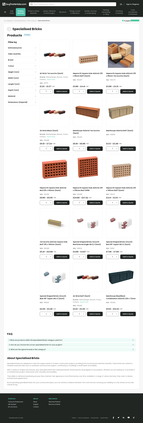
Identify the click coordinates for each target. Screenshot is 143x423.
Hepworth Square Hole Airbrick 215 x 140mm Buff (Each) (121, 189)
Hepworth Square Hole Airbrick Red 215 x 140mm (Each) (53, 189)
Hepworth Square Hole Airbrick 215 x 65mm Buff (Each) (88, 74)
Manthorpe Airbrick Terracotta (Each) (86, 131)
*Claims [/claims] (74, 418)
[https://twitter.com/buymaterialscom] (118, 417)
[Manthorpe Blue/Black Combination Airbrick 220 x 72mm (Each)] (121, 298)
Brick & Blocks (32, 21)
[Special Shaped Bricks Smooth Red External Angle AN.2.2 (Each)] (88, 243)
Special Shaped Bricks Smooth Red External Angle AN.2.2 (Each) (87, 243)
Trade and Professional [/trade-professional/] (15, 402)
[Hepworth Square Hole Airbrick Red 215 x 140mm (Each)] (54, 189)
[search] (31, 4)
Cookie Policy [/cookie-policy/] (104, 418)
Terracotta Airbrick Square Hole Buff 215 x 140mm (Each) (53, 243)
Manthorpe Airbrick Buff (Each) (119, 130)
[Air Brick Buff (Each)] (88, 296)
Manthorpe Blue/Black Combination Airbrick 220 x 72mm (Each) (121, 297)
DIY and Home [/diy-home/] (12, 407)
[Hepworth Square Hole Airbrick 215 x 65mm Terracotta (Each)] (121, 75)
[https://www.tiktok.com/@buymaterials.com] (133, 417)
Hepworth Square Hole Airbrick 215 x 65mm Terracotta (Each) (121, 74)
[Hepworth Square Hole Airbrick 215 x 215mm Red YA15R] (88, 189)
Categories (9, 21)
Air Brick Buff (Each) (81, 296)
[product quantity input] (46, 91)
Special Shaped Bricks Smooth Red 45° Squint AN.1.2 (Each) (119, 243)
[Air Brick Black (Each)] (54, 131)
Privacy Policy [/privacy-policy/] (95, 418)
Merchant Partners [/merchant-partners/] (54, 402)
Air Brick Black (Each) (49, 130)
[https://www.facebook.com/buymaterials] (113, 417)
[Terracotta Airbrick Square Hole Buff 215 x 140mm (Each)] (54, 243)
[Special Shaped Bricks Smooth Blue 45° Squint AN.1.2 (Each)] (54, 298)
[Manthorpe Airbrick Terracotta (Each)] (88, 132)
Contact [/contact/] (36, 407)
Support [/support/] (35, 404)
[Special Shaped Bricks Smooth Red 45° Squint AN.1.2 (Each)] (121, 243)
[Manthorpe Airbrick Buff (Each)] (121, 131)
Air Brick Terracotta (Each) (51, 73)
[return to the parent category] (9, 29)
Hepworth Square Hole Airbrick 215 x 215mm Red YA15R (88, 189)
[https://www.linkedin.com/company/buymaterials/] (123, 417)
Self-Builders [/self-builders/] (12, 404)
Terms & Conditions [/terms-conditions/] (83, 418)
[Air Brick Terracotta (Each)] (54, 73)
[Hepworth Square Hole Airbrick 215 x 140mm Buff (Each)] (121, 189)
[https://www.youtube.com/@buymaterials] (128, 417)
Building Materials (20, 21)
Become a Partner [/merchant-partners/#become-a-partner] (54, 404)
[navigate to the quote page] (121, 4)
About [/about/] (35, 402)
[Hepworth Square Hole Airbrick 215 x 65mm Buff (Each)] (88, 75)
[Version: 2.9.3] (16, 417)
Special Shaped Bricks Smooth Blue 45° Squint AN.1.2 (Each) (53, 297)
